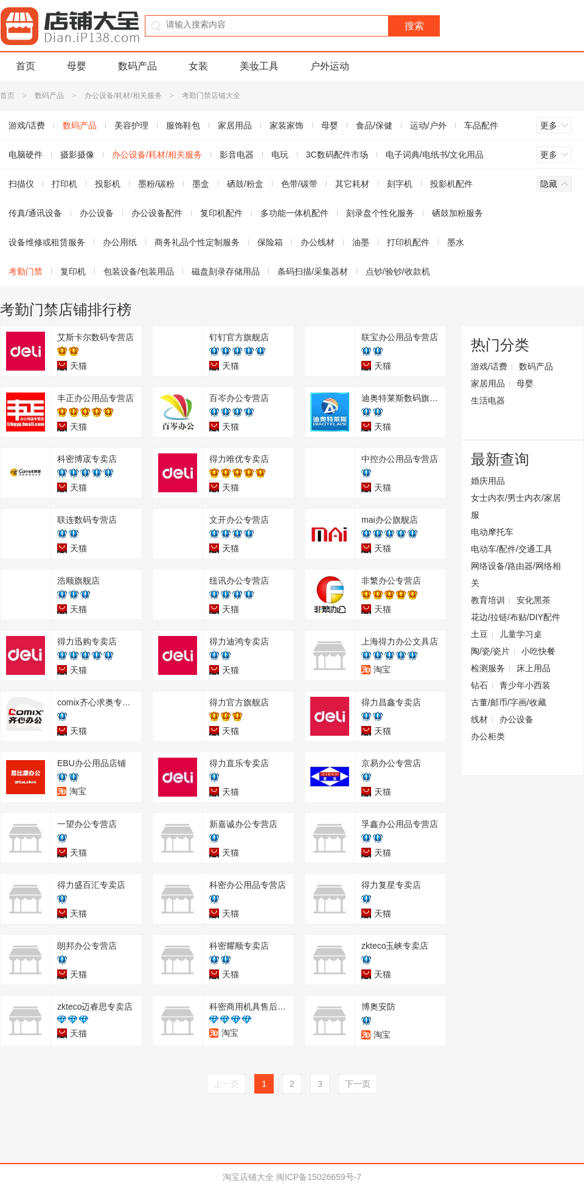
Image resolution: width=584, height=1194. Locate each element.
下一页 (357, 1084)
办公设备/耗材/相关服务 (123, 95)
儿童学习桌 (520, 634)
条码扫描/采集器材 (312, 271)
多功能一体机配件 (294, 213)
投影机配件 (451, 184)
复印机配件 (221, 213)
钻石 (479, 685)
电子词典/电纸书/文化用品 (435, 154)
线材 (479, 719)
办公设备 (97, 213)
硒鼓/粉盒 (245, 184)
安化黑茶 (533, 600)
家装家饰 (286, 125)
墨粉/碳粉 (156, 184)
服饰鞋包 (183, 125)
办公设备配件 (156, 213)
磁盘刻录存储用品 (226, 271)
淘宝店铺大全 (248, 1177)
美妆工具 (259, 66)
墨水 (455, 242)
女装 (198, 66)
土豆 (479, 634)
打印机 (64, 184)
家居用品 (235, 125)
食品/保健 (374, 125)
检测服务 (488, 668)
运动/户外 (428, 125)
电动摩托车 (492, 532)
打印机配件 (408, 242)
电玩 (279, 154)
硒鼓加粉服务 (457, 213)
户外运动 (329, 66)
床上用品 (533, 668)
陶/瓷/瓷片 (490, 651)
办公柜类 (488, 736)
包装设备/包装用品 (138, 271)
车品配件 (481, 125)
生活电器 (488, 400)
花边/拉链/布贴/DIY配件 (515, 617)
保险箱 (270, 242)
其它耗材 (352, 184)
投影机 (107, 184)
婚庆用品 (488, 481)
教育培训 (488, 600)
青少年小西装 (525, 685)
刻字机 (399, 184)
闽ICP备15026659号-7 (318, 1177)
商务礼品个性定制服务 (197, 242)
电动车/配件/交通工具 (511, 549)
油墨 (360, 242)
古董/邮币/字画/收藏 (508, 702)
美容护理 (131, 125)
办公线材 (318, 242)
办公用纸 (120, 242)
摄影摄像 (77, 154)
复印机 (73, 271)
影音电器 (237, 154)
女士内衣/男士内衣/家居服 (516, 506)
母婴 (76, 66)
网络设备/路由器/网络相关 (516, 574)
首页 (25, 66)
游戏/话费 (489, 366)
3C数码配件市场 (337, 154)
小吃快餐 (538, 651)
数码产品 (137, 66)
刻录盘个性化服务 (380, 213)
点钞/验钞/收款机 (398, 271)
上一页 (226, 1084)
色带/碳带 (299, 184)
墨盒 (200, 184)
